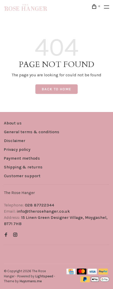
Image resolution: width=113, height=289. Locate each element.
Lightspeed (44, 276)
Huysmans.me (30, 281)
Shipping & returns (23, 167)
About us (13, 123)
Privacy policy (17, 149)
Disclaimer (14, 140)
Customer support (22, 175)
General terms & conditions (31, 131)
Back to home (56, 89)
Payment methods (22, 158)
